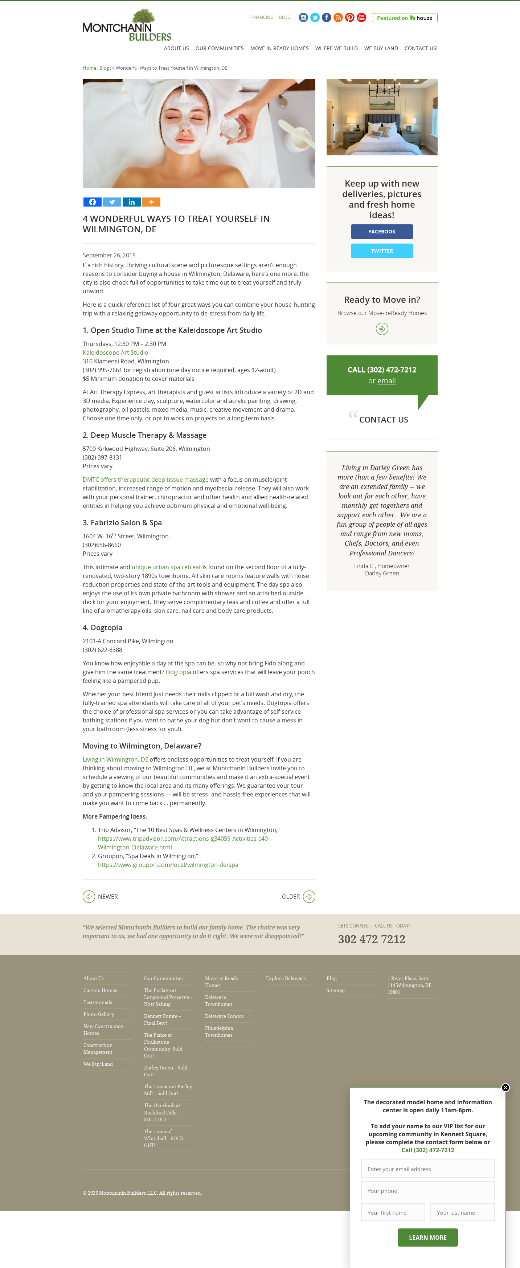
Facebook (326, 17)
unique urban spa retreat (166, 567)
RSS (338, 17)
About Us (176, 48)
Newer (100, 896)
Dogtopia (178, 672)
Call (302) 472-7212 (427, 1150)
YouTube (361, 17)
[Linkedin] (132, 202)
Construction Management (97, 1049)
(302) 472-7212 (391, 370)
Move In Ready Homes (279, 48)
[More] (151, 202)
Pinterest (350, 17)
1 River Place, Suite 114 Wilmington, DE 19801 (409, 985)
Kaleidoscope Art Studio (115, 352)
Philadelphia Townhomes (219, 1032)
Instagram (303, 17)
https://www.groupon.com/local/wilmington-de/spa (168, 865)
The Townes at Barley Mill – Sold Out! (168, 1090)
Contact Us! (421, 48)
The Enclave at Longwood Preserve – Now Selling (168, 997)
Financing (262, 17)
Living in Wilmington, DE (115, 759)
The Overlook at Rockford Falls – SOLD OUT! (162, 1112)
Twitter (315, 17)
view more (382, 329)
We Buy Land (381, 48)
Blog (285, 17)
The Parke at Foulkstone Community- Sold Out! (163, 1045)
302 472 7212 (372, 939)
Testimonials (97, 1002)
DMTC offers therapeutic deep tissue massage (146, 480)
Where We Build (336, 48)
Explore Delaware (286, 978)
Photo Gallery (98, 1014)
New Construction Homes (103, 1030)
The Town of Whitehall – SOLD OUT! (163, 1138)
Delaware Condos (224, 1016)
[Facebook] (92, 202)
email (386, 381)
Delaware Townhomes (219, 1001)
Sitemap (336, 990)
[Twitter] (112, 202)
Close (504, 1087)
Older (298, 896)
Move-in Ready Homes (221, 982)
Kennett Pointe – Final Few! (162, 1020)
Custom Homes (100, 990)
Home (89, 68)
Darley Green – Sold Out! (166, 1071)
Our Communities (220, 48)
